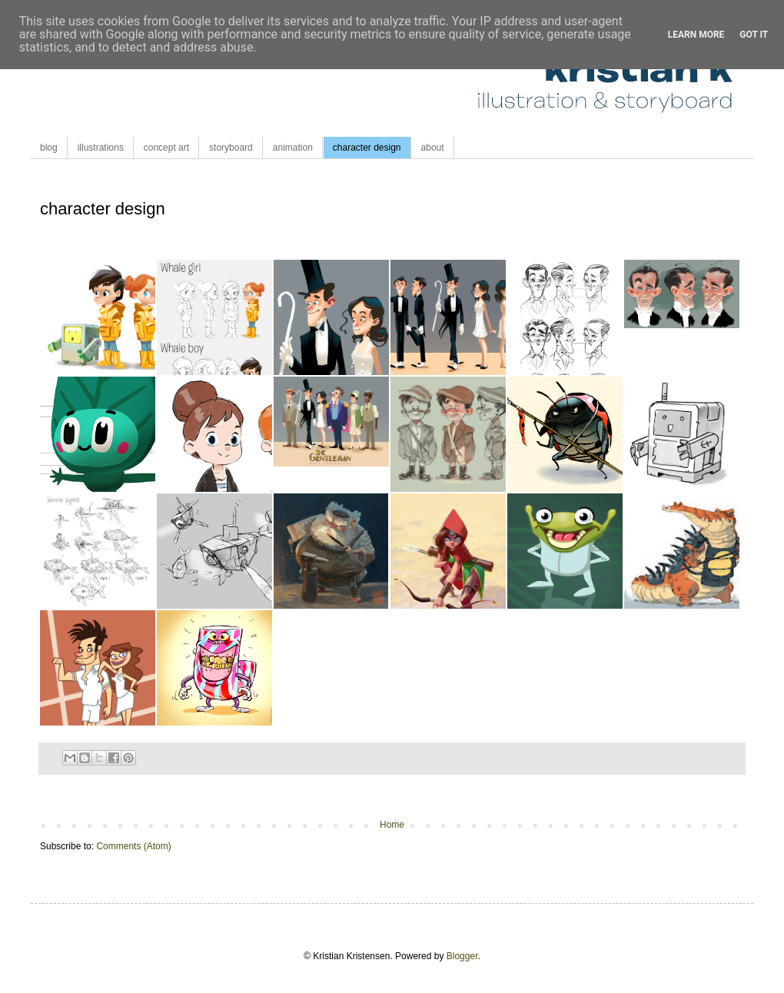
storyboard (231, 147)
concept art (166, 147)
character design (367, 147)
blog (49, 147)
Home (392, 824)
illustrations (101, 147)
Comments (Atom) (133, 846)
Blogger (462, 956)
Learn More (696, 34)
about (432, 147)
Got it (753, 34)
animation (293, 147)
